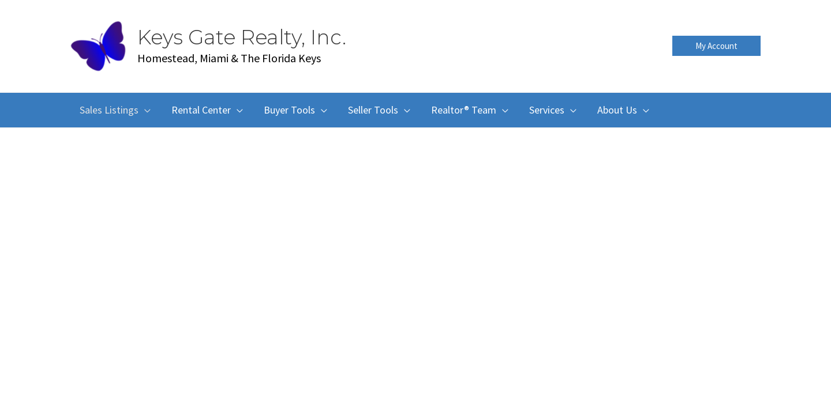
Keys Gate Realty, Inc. (241, 37)
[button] (716, 46)
